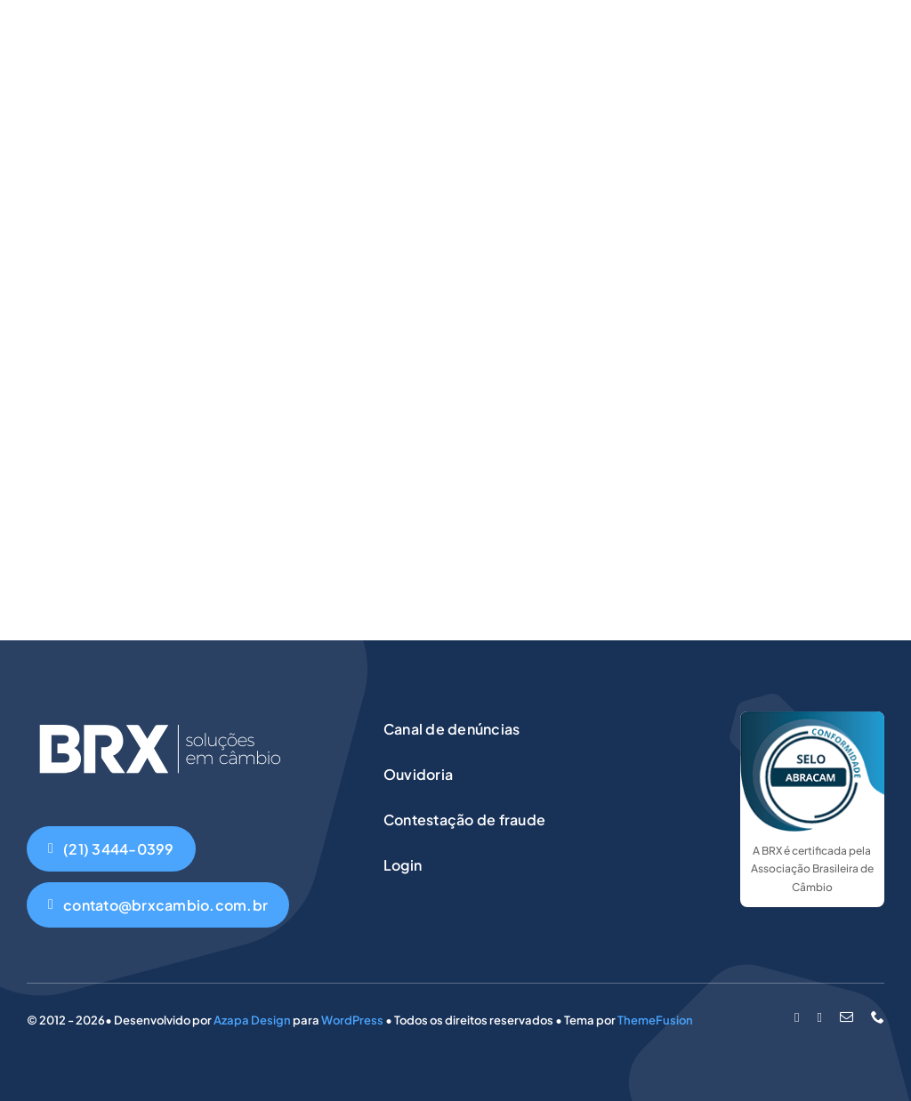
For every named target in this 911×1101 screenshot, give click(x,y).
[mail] (846, 1017)
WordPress (352, 1020)
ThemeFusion (655, 1020)
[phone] (877, 1017)
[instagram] (820, 1018)
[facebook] (796, 1018)
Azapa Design (252, 1020)
